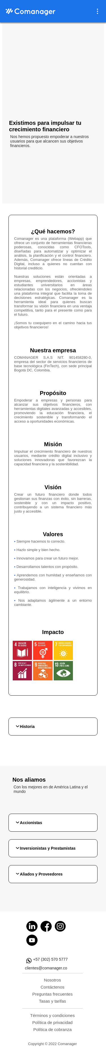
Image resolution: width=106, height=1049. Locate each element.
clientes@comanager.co (46, 968)
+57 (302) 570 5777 (50, 959)
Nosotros (52, 980)
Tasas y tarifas (52, 1001)
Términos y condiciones (52, 1015)
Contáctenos (52, 987)
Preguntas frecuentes (52, 994)
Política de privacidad (52, 1022)
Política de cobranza (52, 1029)
